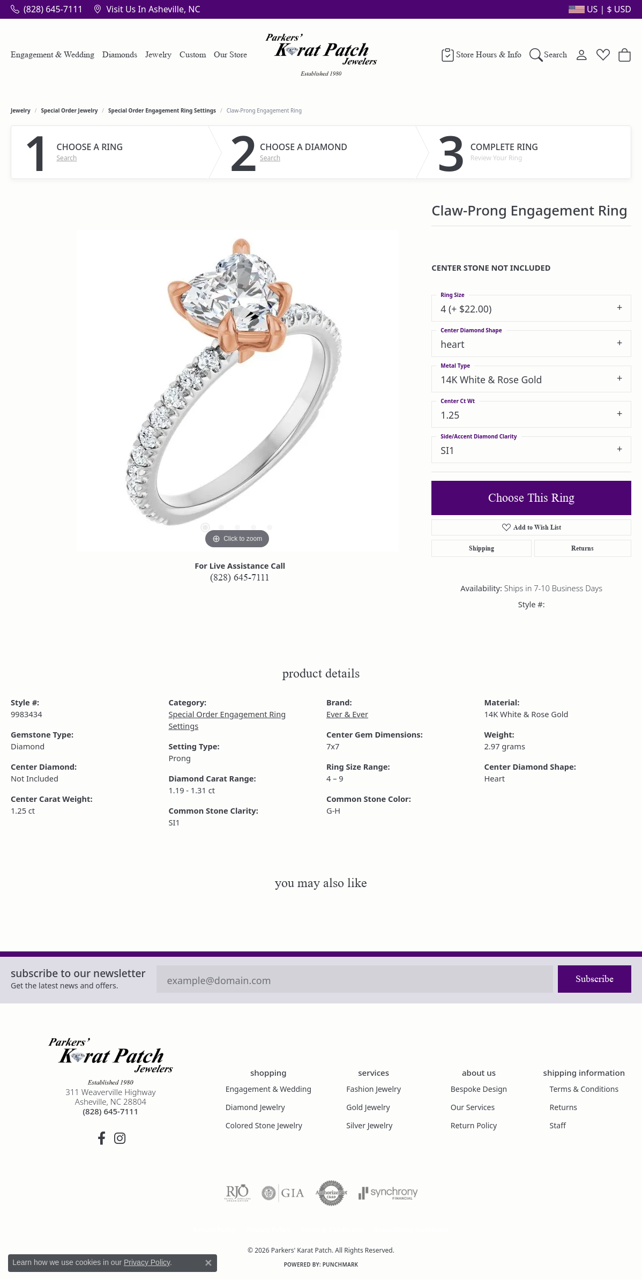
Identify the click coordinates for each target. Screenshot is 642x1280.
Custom (193, 54)
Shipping (481, 548)
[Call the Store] (110, 1111)
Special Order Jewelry (69, 110)
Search (67, 158)
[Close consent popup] (208, 1263)
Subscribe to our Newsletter (78, 973)
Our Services (473, 1107)
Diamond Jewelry (255, 1107)
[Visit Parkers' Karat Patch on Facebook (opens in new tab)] (101, 1138)
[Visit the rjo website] (237, 1193)
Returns (582, 548)
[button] (598, 9)
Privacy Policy (268, 1229)
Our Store (230, 54)
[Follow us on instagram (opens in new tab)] (119, 1138)
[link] (47, 9)
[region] (237, 391)
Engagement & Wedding (52, 54)
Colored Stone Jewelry (264, 1125)
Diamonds (119, 54)
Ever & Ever (347, 714)
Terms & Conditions (584, 1089)
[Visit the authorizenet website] (331, 1193)
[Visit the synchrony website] (388, 1193)
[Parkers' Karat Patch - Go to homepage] (110, 1061)
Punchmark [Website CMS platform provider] (341, 1264)
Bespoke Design (479, 1089)
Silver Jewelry (369, 1125)
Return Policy (474, 1125)
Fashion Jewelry (373, 1089)
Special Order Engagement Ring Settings (162, 110)
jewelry (21, 110)
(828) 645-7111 (240, 577)
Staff (558, 1125)
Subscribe (595, 978)
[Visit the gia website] (283, 1193)
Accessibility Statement (411, 1229)
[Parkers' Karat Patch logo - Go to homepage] (321, 55)
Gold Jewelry (368, 1107)
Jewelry (158, 54)
